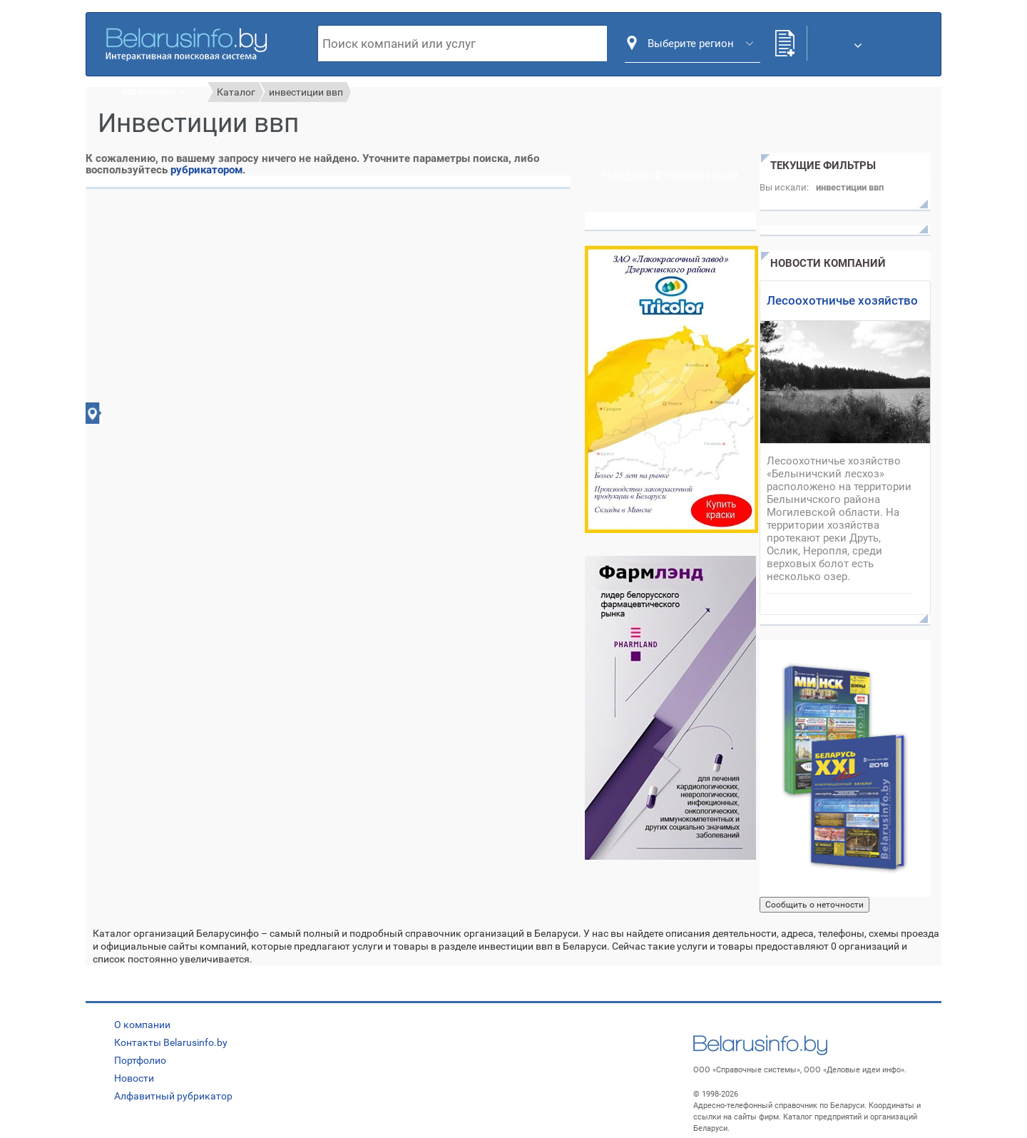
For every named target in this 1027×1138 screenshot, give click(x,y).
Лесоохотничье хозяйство (842, 300)
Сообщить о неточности (814, 905)
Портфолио (140, 1060)
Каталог (236, 92)
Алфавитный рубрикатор (173, 1096)
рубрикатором (206, 169)
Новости (134, 1078)
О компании (142, 1024)
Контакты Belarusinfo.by (171, 1042)
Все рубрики (154, 92)
